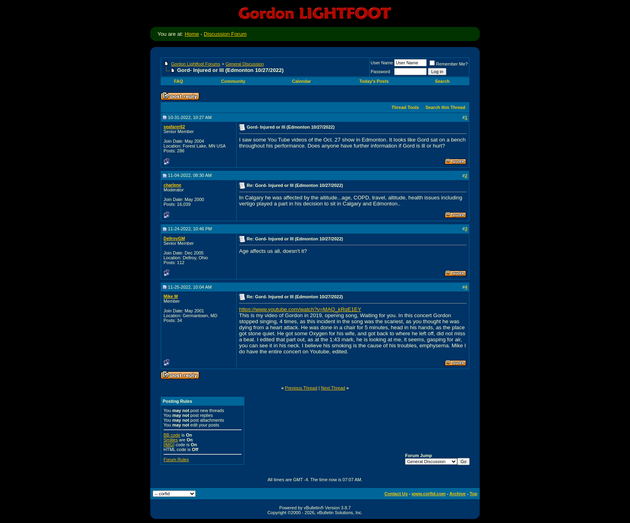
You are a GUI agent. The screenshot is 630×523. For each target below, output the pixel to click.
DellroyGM (174, 238)
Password (380, 71)
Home (192, 34)
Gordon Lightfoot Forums (195, 64)
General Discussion (244, 64)
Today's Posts (374, 81)
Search (443, 81)
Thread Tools (405, 107)
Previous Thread (301, 388)
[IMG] (169, 444)
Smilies (171, 439)
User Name (382, 62)
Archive (458, 493)
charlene (172, 185)
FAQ (178, 81)
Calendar (301, 81)
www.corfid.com (429, 493)
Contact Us (396, 493)
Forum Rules (176, 459)
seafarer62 (174, 126)
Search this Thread (445, 107)
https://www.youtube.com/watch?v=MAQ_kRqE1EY (300, 309)
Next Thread (333, 388)
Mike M (171, 296)
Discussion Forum (225, 34)
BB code (172, 435)
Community (234, 81)
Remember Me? (449, 64)
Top (473, 493)
